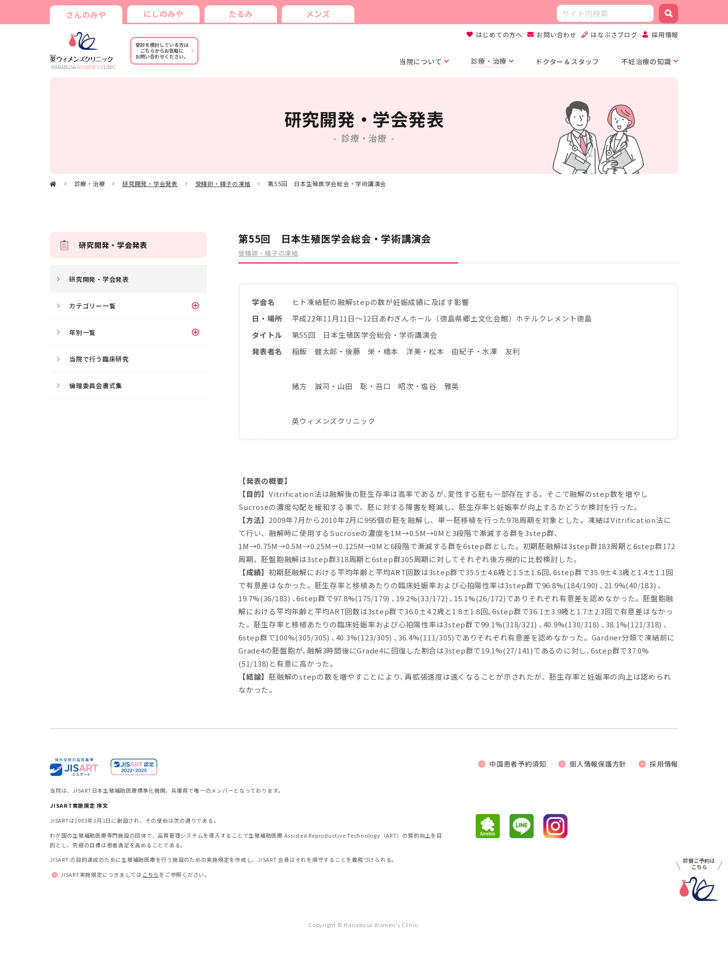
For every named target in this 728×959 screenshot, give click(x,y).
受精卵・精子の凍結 (223, 183)
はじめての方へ (499, 34)
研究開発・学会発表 (150, 183)
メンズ (318, 13)
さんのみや (86, 14)
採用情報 (665, 34)
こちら (150, 874)
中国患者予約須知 (517, 764)
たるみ (241, 13)
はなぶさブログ (614, 34)
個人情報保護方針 (597, 764)
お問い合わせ (557, 34)
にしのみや (163, 13)
